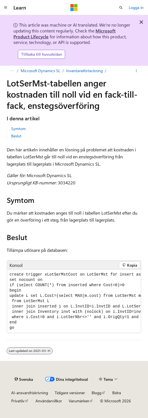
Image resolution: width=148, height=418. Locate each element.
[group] (74, 301)
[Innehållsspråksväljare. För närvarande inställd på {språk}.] (23, 379)
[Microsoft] (74, 7)
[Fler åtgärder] (136, 70)
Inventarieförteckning (84, 70)
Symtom (18, 128)
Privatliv (18, 400)
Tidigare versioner (70, 392)
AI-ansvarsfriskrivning (29, 392)
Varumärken (79, 400)
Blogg (96, 392)
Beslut (16, 135)
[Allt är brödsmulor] (11, 70)
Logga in (136, 7)
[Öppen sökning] (120, 8)
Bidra (116, 392)
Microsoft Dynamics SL (40, 70)
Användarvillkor (48, 400)
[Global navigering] (5, 8)
